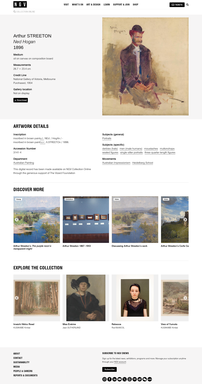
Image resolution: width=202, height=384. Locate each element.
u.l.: (42, 138)
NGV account (120, 362)
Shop (135, 5)
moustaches (151, 149)
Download (21, 100)
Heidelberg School (142, 163)
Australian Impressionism (116, 163)
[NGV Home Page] (20, 4)
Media (16, 367)
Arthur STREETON (32, 35)
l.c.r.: (42, 142)
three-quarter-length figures (160, 152)
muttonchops (167, 149)
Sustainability (21, 362)
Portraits (106, 138)
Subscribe (109, 369)
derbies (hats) (110, 149)
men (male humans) (131, 149)
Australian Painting (23, 163)
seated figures (110, 152)
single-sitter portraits (131, 152)
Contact (17, 358)
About (16, 354)
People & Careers (22, 371)
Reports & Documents (25, 375)
